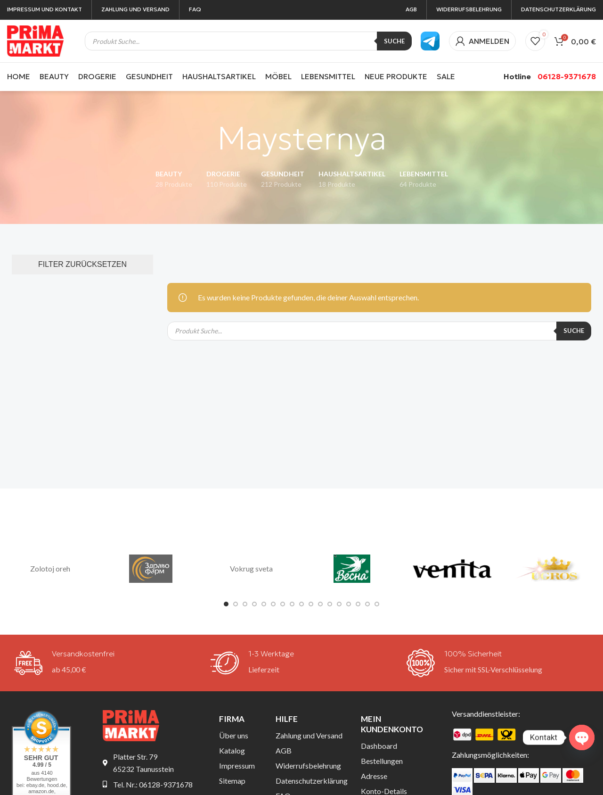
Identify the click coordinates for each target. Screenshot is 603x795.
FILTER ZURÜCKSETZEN (82, 264)
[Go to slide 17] (377, 604)
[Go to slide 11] (320, 604)
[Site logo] (35, 39)
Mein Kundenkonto (392, 724)
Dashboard (379, 745)
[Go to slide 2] (235, 604)
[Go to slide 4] (254, 604)
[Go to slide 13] (339, 604)
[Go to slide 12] (329, 604)
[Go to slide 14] (348, 604)
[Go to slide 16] (367, 604)
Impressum (237, 765)
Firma (231, 719)
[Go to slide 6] (273, 604)
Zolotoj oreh (50, 568)
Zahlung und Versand (309, 735)
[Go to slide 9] (301, 604)
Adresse (374, 775)
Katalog (232, 750)
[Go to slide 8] (292, 604)
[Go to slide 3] (245, 604)
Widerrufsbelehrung (308, 765)
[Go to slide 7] (282, 604)
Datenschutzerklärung (311, 780)
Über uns (233, 735)
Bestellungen (382, 760)
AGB (284, 750)
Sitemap (232, 780)
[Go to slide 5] (263, 604)
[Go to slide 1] (226, 604)
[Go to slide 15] (358, 604)
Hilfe (287, 719)
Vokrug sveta (251, 568)
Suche (394, 41)
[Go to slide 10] (311, 604)
